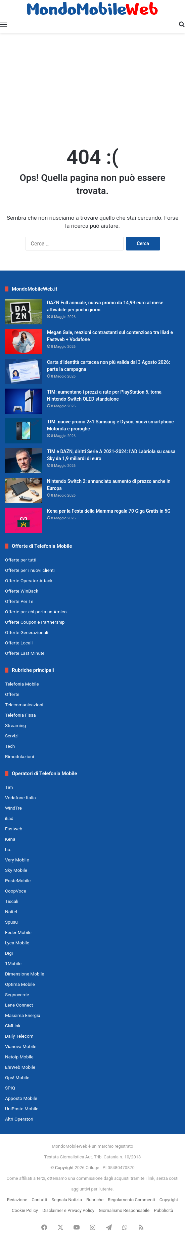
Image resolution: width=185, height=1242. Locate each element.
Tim (9, 787)
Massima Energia (22, 1015)
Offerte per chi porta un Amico (35, 611)
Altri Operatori (19, 1119)
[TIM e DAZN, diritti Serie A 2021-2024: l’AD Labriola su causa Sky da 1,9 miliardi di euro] (23, 460)
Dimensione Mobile (24, 973)
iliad (9, 818)
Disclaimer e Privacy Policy (68, 1210)
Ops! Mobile (17, 1077)
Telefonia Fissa (20, 715)
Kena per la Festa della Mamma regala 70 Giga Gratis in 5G (109, 511)
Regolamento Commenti (131, 1199)
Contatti (39, 1199)
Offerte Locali (19, 642)
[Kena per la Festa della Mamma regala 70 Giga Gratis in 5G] (23, 520)
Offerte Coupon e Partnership (34, 622)
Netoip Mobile (19, 1056)
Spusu (11, 922)
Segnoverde (17, 994)
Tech (10, 746)
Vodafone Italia (20, 797)
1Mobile (13, 963)
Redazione (17, 1199)
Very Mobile (17, 859)
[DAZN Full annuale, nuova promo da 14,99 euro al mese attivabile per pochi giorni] (23, 311)
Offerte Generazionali (26, 632)
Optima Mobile (20, 984)
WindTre (13, 808)
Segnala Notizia (67, 1199)
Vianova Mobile (20, 1046)
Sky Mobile (16, 870)
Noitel (11, 911)
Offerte (12, 694)
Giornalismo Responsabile (124, 1210)
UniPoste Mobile (21, 1108)
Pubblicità (163, 1210)
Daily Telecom (19, 1036)
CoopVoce (15, 891)
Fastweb (13, 828)
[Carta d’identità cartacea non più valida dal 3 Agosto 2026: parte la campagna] (23, 371)
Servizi (11, 735)
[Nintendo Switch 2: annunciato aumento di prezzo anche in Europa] (23, 490)
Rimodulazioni (19, 756)
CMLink (12, 1025)
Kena (10, 839)
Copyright (64, 1167)
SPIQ (10, 1088)
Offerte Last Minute (25, 653)
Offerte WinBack (21, 591)
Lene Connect (19, 1005)
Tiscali (11, 901)
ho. (8, 849)
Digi (9, 953)
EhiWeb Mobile (20, 1067)
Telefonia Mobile (22, 684)
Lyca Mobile (17, 942)
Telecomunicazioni (24, 704)
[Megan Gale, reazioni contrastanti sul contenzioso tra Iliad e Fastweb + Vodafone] (23, 341)
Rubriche (94, 1199)
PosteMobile (18, 880)
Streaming (15, 725)
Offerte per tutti (20, 559)
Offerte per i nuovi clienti (30, 570)
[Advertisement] (92, 86)
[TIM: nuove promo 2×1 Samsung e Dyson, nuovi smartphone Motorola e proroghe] (23, 430)
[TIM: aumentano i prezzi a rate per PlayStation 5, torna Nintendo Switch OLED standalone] (23, 401)
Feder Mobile (18, 932)
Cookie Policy (25, 1210)
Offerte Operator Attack (28, 580)
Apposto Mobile (21, 1098)
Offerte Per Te (19, 601)
